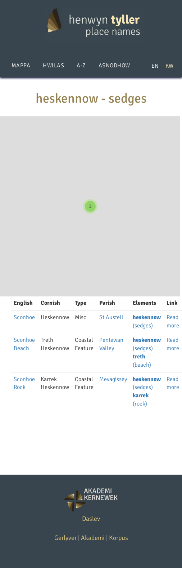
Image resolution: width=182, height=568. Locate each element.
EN (155, 66)
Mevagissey (113, 379)
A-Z (81, 65)
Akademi (93, 538)
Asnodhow (114, 65)
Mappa (21, 65)
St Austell (111, 317)
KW (169, 66)
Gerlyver (65, 538)
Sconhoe (24, 317)
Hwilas (53, 65)
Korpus (118, 538)
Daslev (91, 519)
